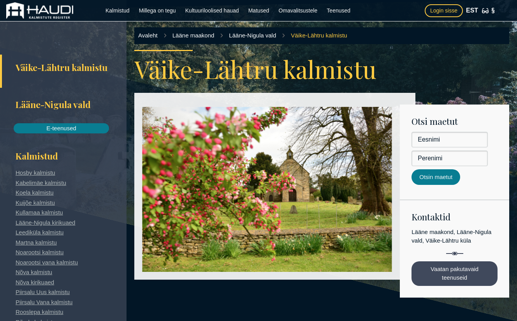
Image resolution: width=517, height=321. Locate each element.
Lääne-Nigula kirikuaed (45, 222)
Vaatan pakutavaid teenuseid (454, 273)
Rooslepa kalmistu (39, 312)
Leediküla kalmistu (39, 232)
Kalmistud (117, 10)
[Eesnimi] (449, 139)
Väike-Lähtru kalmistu (319, 35)
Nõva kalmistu (34, 272)
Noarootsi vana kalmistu (47, 262)
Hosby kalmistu (35, 172)
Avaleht (148, 35)
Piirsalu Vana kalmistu (44, 302)
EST (472, 10)
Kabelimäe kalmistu (41, 182)
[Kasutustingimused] (493, 10)
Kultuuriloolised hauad (212, 10)
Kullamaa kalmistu (39, 212)
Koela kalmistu (35, 192)
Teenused (338, 10)
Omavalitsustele (298, 10)
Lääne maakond (193, 35)
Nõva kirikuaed (35, 282)
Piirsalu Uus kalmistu (43, 292)
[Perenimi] (449, 158)
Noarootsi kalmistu (39, 252)
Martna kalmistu (36, 242)
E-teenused (61, 128)
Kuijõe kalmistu (35, 202)
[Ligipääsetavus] (485, 10)
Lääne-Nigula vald (252, 35)
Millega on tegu (157, 10)
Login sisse (443, 10)
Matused (258, 10)
